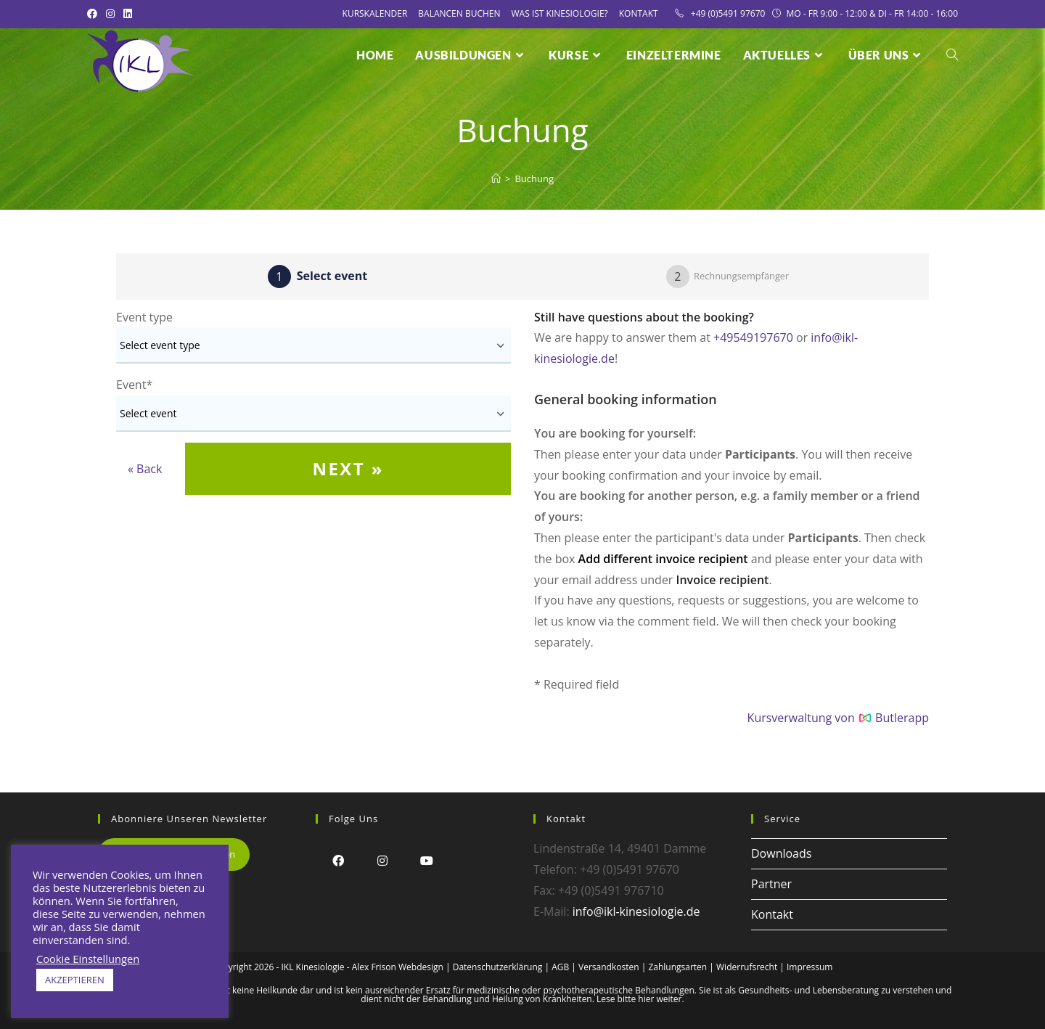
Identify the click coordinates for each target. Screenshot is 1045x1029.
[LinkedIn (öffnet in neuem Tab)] (127, 14)
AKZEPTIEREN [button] (74, 979)
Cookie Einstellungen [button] (87, 958)
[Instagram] (382, 860)
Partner (771, 884)
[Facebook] (338, 860)
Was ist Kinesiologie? (560, 13)
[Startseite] (496, 178)
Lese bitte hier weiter (639, 999)
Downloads (781, 853)
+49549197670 (753, 337)
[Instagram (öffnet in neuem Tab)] (110, 14)
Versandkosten (608, 967)
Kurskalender (375, 13)
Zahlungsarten (677, 967)
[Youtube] (426, 860)
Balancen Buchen (459, 13)
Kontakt (638, 13)
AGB (560, 967)
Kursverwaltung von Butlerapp (838, 718)
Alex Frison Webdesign (397, 967)
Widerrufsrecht (746, 967)
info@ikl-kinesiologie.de (636, 911)
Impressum (809, 967)
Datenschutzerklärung (498, 967)
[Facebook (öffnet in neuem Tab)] (94, 14)
